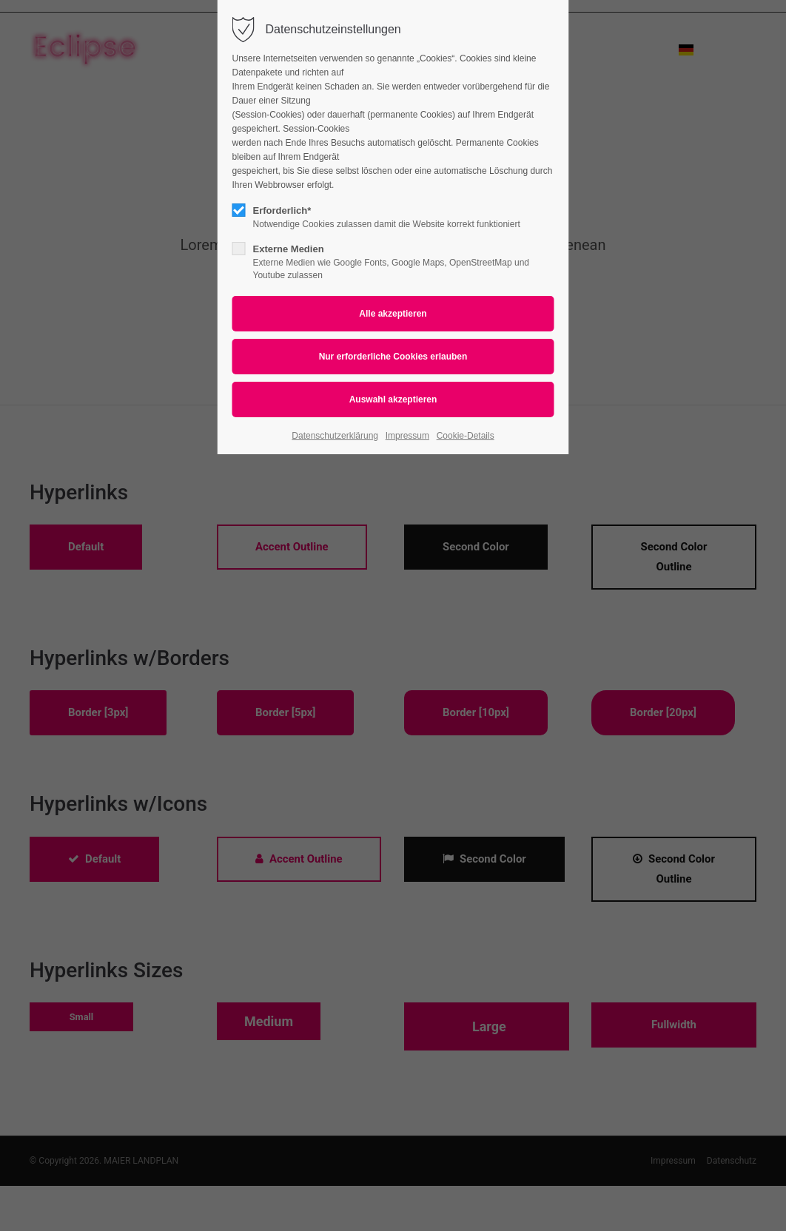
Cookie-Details (465, 436)
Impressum (407, 436)
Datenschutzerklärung (335, 436)
